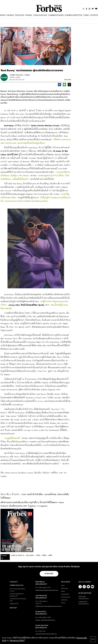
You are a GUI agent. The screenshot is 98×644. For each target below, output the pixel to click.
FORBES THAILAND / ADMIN (20, 75)
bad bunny (30, 555)
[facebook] (59, 85)
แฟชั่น (50, 555)
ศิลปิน (44, 555)
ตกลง (93, 639)
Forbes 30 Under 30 (17, 555)
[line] (64, 85)
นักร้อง (38, 555)
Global (18, 77)
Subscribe (49, 573)
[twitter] (69, 85)
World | (12, 77)
